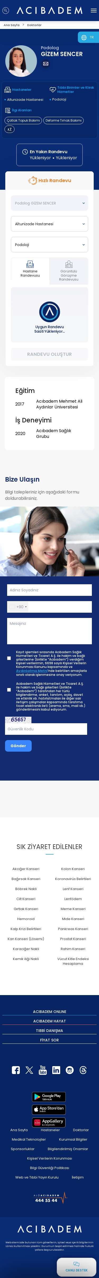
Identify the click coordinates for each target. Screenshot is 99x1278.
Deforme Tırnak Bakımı (64, 120)
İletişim (78, 1177)
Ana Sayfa (19, 1129)
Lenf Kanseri (73, 888)
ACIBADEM (49, 1011)
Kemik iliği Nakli (26, 958)
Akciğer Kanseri (25, 868)
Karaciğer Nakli (26, 948)
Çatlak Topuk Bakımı (23, 120)
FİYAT (49, 1039)
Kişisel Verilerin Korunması (49, 1158)
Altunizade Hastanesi (25, 99)
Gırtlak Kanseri (26, 908)
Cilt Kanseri (25, 898)
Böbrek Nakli (26, 888)
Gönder (18, 745)
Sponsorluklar (23, 1148)
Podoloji (59, 99)
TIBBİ (49, 1030)
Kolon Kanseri (73, 868)
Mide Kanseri (73, 918)
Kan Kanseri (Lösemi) (26, 938)
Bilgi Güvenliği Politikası (49, 1167)
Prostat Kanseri (73, 938)
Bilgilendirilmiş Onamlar (68, 1148)
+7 (9, 129)
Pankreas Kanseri (73, 928)
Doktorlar (81, 1129)
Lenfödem (73, 898)
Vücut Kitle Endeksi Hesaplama (73, 961)
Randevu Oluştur (49, 354)
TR (92, 37)
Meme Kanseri (73, 908)
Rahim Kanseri (73, 948)
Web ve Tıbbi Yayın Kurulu (37, 1177)
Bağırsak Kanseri (26, 878)
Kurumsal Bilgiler (73, 1139)
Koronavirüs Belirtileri (73, 878)
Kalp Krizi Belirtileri (26, 928)
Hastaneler (50, 1129)
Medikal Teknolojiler (29, 1139)
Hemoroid (26, 918)
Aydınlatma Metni (32, 671)
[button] (17, 606)
